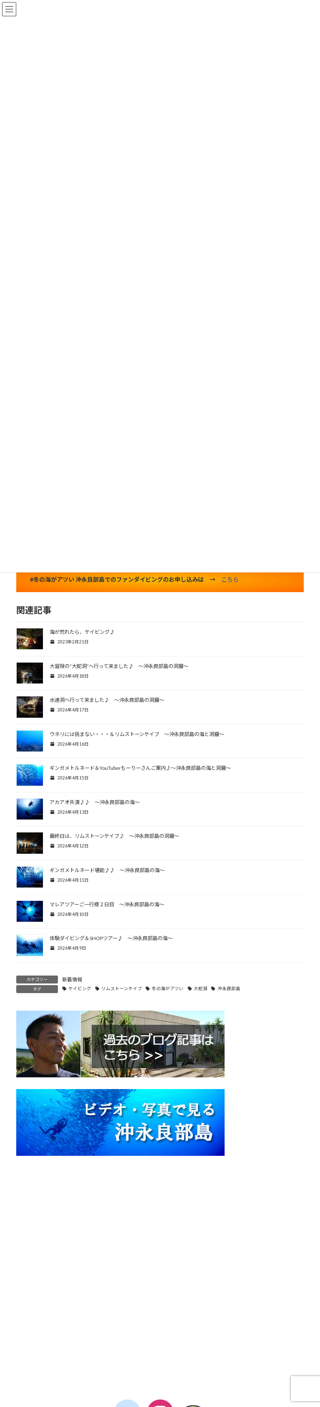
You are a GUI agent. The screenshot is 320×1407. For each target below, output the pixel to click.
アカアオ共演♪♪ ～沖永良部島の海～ (95, 802)
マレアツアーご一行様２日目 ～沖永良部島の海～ (107, 904)
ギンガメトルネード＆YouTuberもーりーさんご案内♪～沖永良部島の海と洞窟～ (140, 768)
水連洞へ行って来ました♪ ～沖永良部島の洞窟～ (107, 700)
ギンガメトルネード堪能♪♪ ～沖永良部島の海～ (107, 870)
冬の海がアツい (168, 988)
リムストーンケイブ (121, 988)
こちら (230, 579)
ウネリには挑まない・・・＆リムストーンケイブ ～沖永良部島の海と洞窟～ (137, 734)
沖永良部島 (229, 988)
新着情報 (72, 979)
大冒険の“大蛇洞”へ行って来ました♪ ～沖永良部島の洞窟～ (119, 666)
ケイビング (79, 988)
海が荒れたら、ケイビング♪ (82, 632)
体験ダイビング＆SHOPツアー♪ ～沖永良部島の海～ (111, 938)
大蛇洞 (201, 988)
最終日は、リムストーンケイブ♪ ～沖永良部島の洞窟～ (114, 836)
